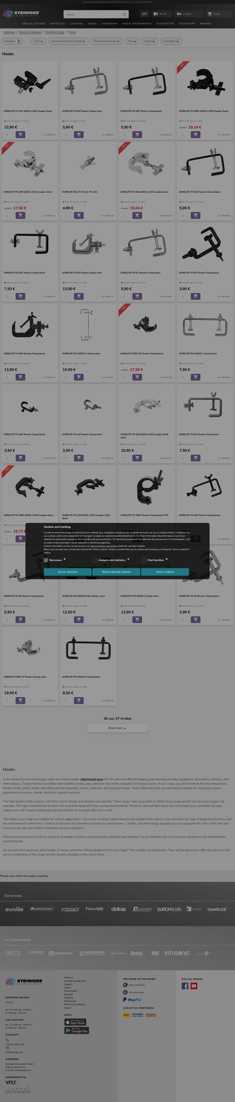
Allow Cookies (165, 572)
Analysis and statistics (112, 560)
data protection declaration (104, 545)
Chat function (156, 560)
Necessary (55, 560)
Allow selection (68, 572)
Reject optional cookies (116, 572)
